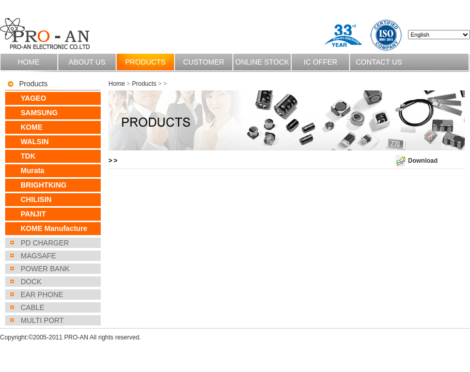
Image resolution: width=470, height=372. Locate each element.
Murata (32, 170)
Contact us (379, 62)
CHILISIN (36, 199)
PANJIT (33, 214)
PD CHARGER (45, 243)
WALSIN (35, 141)
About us (87, 62)
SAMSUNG (39, 113)
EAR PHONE (42, 294)
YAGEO (33, 98)
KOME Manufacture (54, 228)
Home (29, 62)
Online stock (262, 62)
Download (415, 160)
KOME (31, 127)
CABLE (32, 307)
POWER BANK (45, 269)
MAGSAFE (38, 256)
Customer (204, 62)
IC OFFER (320, 62)
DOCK (31, 281)
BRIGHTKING (44, 185)
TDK (28, 156)
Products (145, 62)
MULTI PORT (42, 320)
